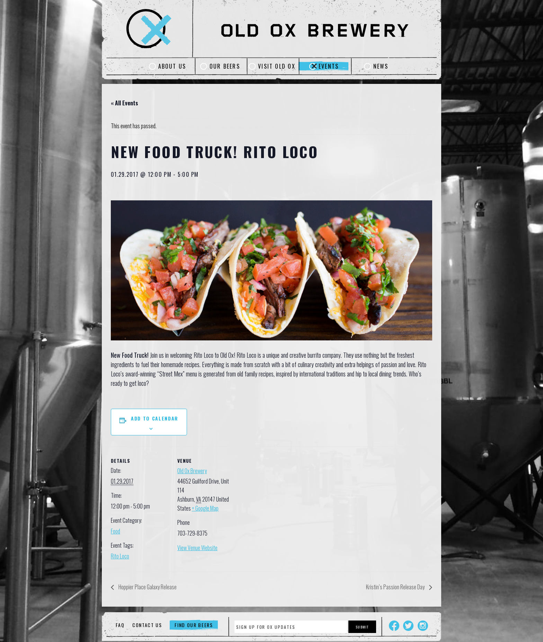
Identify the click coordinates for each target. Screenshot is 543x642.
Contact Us (147, 624)
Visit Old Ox (276, 66)
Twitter (408, 626)
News (381, 66)
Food (115, 531)
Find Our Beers (194, 624)
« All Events (124, 103)
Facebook (394, 626)
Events (329, 66)
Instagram (423, 626)
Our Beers (225, 66)
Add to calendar (154, 418)
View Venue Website (197, 548)
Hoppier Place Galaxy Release (147, 587)
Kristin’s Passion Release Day (396, 587)
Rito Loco (120, 556)
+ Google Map (205, 508)
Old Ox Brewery (192, 471)
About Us (172, 66)
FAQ (120, 624)
